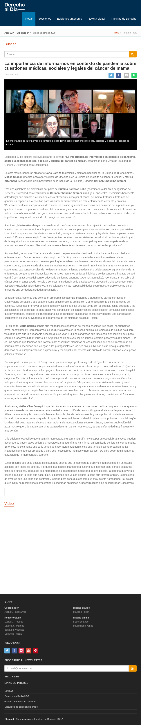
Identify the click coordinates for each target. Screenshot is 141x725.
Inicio (116, 32)
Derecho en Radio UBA (16, 696)
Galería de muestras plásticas (20, 701)
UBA (60, 719)
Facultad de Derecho (123, 18)
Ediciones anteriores (69, 18)
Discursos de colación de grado (21, 706)
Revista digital (96, 18)
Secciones (44, 18)
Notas (28, 18)
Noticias (8, 691)
